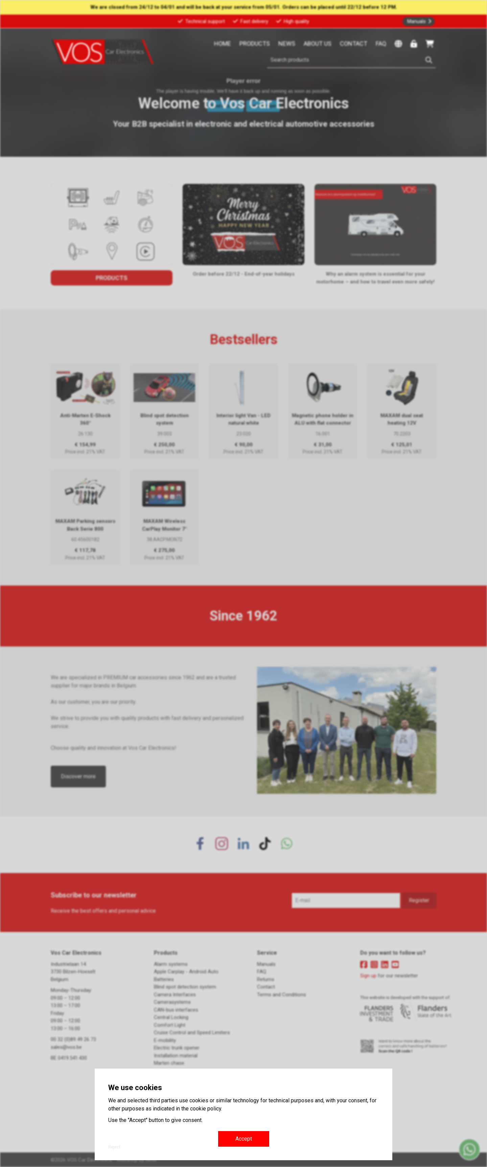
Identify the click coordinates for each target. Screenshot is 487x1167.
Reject (114, 1147)
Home (222, 43)
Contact (353, 43)
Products (254, 43)
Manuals (416, 21)
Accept (243, 1139)
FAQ (381, 43)
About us (317, 43)
